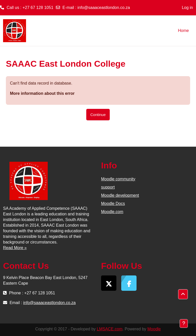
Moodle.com (112, 212)
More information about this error (42, 93)
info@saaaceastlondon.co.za (104, 7)
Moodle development (120, 195)
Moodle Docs (113, 203)
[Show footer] (184, 323)
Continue (98, 114)
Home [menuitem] (183, 30)
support (108, 187)
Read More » (15, 248)
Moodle (154, 329)
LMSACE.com (109, 329)
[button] (183, 294)
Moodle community (118, 179)
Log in (187, 7)
